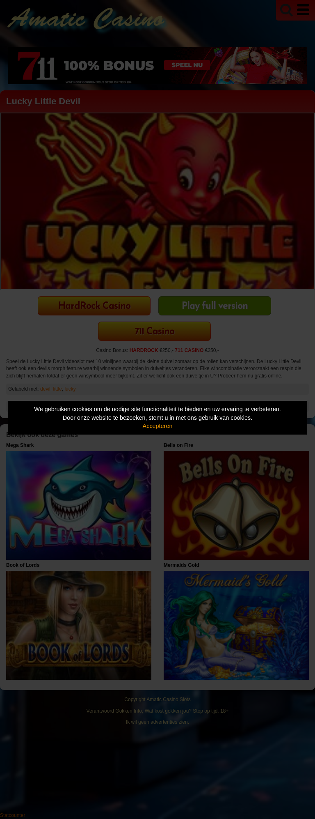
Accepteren (158, 426)
